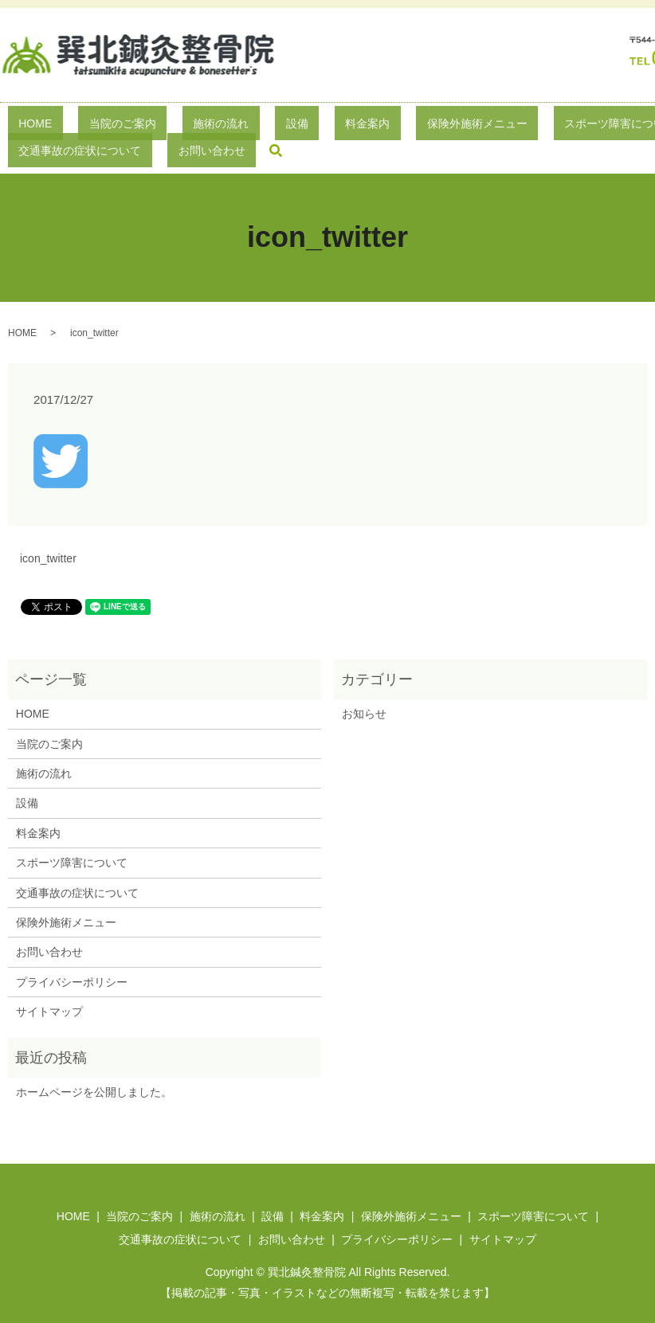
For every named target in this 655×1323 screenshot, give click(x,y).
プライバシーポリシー (71, 957)
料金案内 (275, 125)
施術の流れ (171, 125)
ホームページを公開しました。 (94, 1067)
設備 (225, 125)
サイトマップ (49, 987)
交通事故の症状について (77, 868)
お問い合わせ (49, 928)
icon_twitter (48, 533)
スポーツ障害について (484, 125)
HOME (28, 125)
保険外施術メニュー (363, 125)
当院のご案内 (94, 125)
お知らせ (364, 689)
